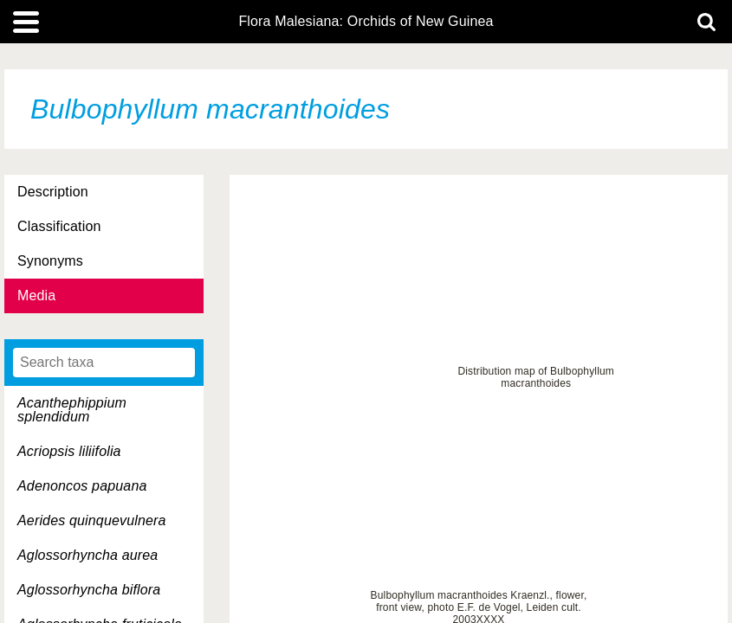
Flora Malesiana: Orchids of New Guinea (365, 22)
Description (52, 191)
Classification (59, 226)
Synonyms (50, 261)
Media (36, 295)
